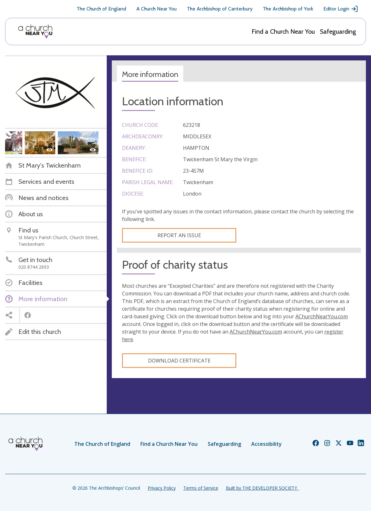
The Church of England (101, 9)
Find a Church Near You (283, 31)
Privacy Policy (162, 488)
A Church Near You (156, 9)
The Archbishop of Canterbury (220, 9)
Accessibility (266, 443)
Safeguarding (338, 31)
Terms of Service (200, 488)
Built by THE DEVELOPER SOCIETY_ (262, 488)
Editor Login (340, 9)
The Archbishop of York (288, 9)
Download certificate (179, 360)
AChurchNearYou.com (321, 316)
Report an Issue (179, 235)
